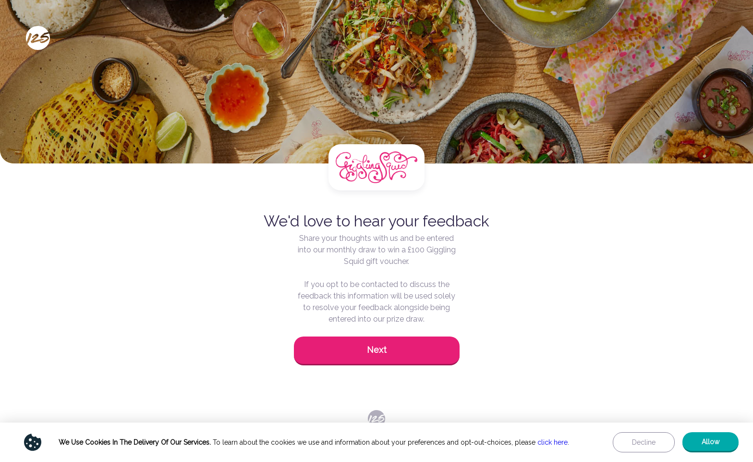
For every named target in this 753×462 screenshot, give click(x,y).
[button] (377, 351)
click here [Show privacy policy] (552, 442)
